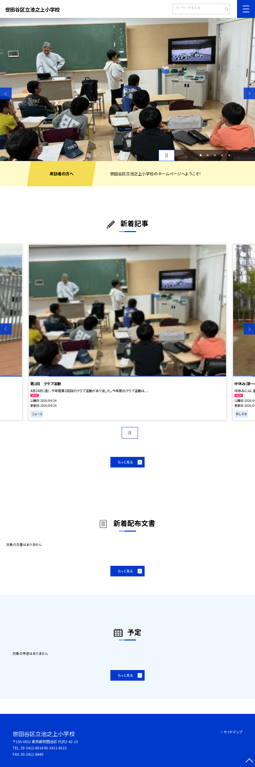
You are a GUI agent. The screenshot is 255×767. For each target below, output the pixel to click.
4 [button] (222, 155)
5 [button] (229, 155)
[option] (127, 89)
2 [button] (208, 155)
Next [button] (249, 93)
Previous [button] (6, 93)
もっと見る (125, 462)
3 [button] (215, 155)
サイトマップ (232, 731)
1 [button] (200, 155)
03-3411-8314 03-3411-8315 (43, 747)
